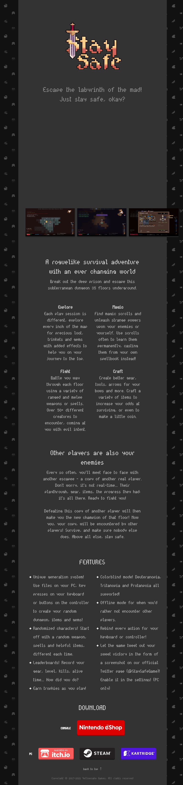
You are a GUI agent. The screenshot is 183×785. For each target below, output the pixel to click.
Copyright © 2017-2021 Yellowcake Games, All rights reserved (92, 778)
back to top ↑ (92, 769)
